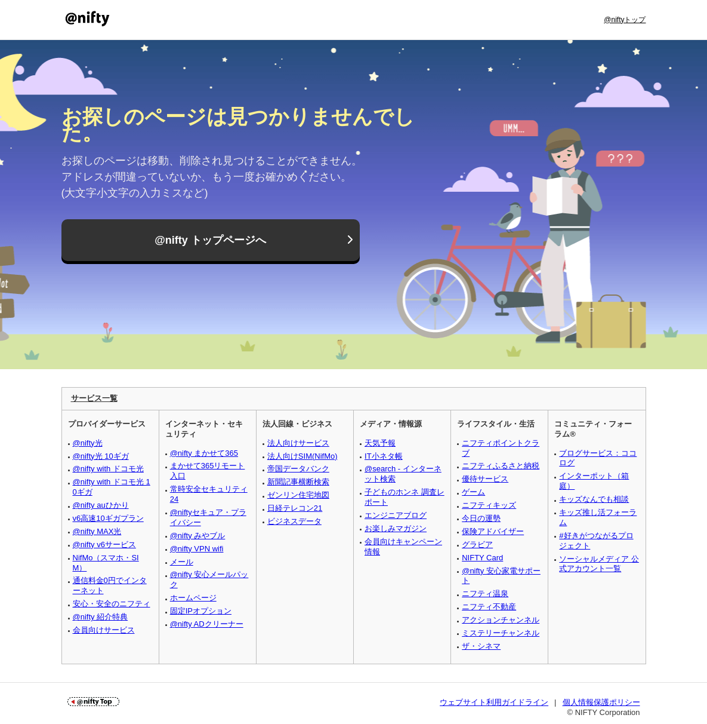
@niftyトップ (625, 20)
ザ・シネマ (481, 646)
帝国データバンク (298, 468)
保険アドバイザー (493, 531)
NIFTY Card (482, 557)
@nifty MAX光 (97, 531)
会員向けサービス (104, 629)
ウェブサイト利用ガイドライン (494, 702)
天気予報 (380, 442)
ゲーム (473, 491)
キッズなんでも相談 (594, 499)
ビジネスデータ (294, 521)
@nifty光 (88, 442)
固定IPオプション (200, 610)
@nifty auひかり (101, 505)
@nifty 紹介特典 (100, 616)
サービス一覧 (94, 398)
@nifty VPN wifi (197, 548)
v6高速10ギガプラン (108, 518)
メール (181, 561)
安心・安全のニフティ (111, 603)
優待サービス (485, 478)
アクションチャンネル (500, 619)
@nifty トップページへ (210, 240)
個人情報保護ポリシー (601, 702)
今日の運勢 (481, 518)
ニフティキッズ (489, 505)
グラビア (477, 544)
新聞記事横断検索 (298, 481)
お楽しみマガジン (396, 528)
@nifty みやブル (198, 535)
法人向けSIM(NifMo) (302, 456)
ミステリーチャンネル (500, 632)
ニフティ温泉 (485, 593)
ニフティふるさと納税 (500, 465)
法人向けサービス (298, 442)
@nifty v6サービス (104, 544)
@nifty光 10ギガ (101, 456)
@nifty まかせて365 (204, 453)
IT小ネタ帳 (384, 456)
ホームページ (193, 597)
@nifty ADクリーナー (206, 623)
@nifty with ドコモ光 (108, 468)
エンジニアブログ (396, 515)
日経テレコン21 (294, 508)
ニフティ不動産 (489, 606)
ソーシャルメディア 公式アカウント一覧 (599, 563)
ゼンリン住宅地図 (298, 494)
